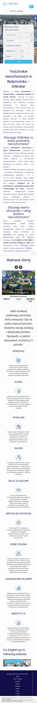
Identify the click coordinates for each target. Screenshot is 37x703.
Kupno (18, 683)
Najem (18, 688)
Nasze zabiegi (18, 679)
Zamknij (18, 699)
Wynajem (17, 686)
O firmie (17, 693)
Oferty (17, 676)
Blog (17, 691)
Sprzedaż (17, 681)
